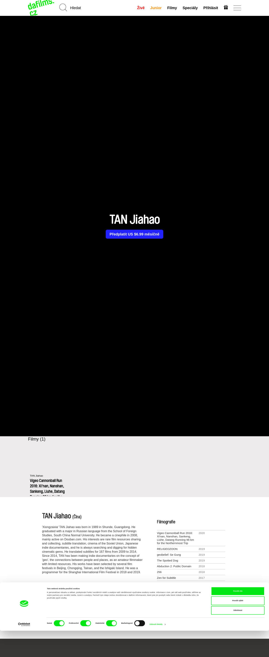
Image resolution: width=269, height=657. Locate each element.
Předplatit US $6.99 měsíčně (135, 234)
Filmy (172, 8)
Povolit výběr (237, 627)
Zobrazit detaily (156, 651)
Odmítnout (237, 637)
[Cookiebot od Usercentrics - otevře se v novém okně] (24, 651)
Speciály (189, 8)
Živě (140, 8)
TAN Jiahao (37, 475)
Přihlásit (210, 8)
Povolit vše (237, 617)
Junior (155, 8)
